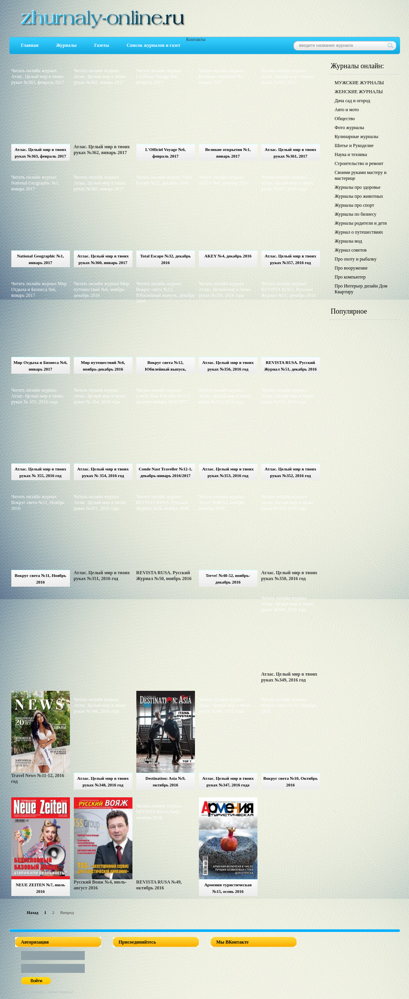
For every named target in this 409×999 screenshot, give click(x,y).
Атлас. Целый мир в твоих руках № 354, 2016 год (103, 472)
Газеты (101, 45)
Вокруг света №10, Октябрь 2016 (290, 781)
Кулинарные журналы (357, 136)
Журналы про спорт (354, 205)
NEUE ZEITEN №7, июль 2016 (40, 888)
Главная (30, 45)
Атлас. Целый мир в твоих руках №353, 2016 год (228, 472)
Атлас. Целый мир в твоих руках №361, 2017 (290, 152)
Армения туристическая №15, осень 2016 (228, 888)
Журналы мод (348, 241)
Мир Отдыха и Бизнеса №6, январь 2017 (40, 365)
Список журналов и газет (153, 45)
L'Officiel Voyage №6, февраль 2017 (165, 152)
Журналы (66, 45)
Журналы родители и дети (361, 223)
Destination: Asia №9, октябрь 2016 (165, 781)
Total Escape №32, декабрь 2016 (165, 259)
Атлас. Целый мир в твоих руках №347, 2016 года (228, 781)
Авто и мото (347, 109)
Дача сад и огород (352, 100)
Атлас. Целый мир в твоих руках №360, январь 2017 (103, 259)
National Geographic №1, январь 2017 (40, 259)
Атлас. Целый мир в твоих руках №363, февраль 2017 (40, 152)
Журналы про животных (359, 196)
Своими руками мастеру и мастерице (361, 175)
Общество (345, 118)
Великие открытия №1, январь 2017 (228, 152)
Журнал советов (351, 250)
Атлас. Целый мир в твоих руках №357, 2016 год (290, 259)
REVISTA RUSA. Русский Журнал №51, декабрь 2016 (290, 365)
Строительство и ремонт (359, 163)
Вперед (67, 912)
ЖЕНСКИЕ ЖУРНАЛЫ (359, 91)
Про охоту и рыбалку (356, 259)
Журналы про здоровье (358, 187)
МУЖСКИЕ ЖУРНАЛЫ (359, 82)
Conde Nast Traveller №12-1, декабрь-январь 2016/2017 (165, 472)
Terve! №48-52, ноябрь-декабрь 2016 (228, 578)
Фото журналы (349, 127)
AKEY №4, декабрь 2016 (227, 256)
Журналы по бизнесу (356, 214)
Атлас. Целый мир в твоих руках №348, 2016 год (103, 781)
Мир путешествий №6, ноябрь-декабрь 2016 (103, 365)
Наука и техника (351, 154)
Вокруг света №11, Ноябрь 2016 (40, 578)
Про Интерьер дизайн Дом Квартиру (361, 289)
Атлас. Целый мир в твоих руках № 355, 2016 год (40, 472)
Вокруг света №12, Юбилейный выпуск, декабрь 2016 (165, 367)
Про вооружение (351, 268)
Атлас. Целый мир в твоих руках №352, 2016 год (290, 472)
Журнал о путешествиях (359, 232)
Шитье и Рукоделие (354, 145)
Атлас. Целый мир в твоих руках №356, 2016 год (228, 365)
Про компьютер (350, 277)
